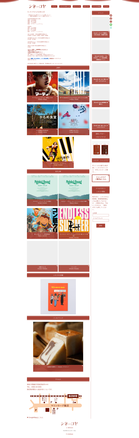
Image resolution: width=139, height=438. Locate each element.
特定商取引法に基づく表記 (69, 430)
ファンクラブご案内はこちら (100, 178)
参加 (100, 225)
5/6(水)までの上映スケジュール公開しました (39, 15)
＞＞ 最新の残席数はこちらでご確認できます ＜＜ (40, 16)
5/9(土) (29, 58)
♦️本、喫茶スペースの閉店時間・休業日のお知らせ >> (40, 54)
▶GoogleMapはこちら (35, 417)
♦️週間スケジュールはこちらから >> (36, 53)
